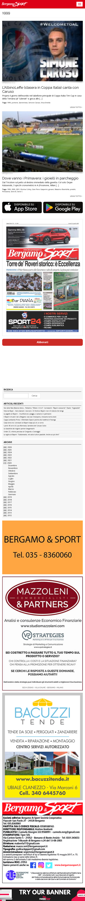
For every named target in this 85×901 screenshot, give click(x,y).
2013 (10, 513)
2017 (10, 502)
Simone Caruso (34, 103)
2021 (10, 460)
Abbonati (42, 342)
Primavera (6, 192)
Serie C (20, 192)
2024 (10, 452)
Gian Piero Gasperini (40, 189)
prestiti (72, 189)
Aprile (10, 486)
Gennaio (12, 494)
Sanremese (23, 103)
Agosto (11, 476)
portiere (15, 103)
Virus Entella (45, 103)
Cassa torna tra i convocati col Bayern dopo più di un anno (24, 423)
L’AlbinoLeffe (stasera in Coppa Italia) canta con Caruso (40, 89)
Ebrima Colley (26, 189)
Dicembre (12, 465)
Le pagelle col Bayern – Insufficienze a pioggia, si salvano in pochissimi (27, 414)
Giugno (11, 481)
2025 (10, 450)
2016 (10, 505)
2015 (10, 507)
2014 (10, 510)
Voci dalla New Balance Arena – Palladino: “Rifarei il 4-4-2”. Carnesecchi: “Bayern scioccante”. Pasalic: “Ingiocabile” (42, 408)
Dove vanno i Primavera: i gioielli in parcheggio (40, 178)
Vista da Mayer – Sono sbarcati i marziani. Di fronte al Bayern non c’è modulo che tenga (34, 411)
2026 (10, 447)
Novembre (13, 468)
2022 (10, 457)
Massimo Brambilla (62, 189)
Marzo (11, 489)
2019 (10, 497)
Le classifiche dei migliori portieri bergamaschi (19, 429)
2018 (10, 500)
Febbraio (12, 492)
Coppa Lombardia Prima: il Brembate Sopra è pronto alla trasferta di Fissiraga (30, 420)
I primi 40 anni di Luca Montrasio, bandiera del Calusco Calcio (25, 426)
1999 (9, 103)
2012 (10, 515)
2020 (9, 463)
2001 (18, 189)
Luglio (10, 478)
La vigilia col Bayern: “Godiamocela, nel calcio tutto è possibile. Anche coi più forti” (31, 435)
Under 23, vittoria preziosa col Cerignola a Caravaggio (22, 432)
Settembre (13, 473)
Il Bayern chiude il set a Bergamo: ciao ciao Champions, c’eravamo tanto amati (30, 417)
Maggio (11, 484)
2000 (13, 189)
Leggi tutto (76, 107)
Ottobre (11, 471)
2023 (10, 455)
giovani (51, 189)
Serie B (13, 192)
